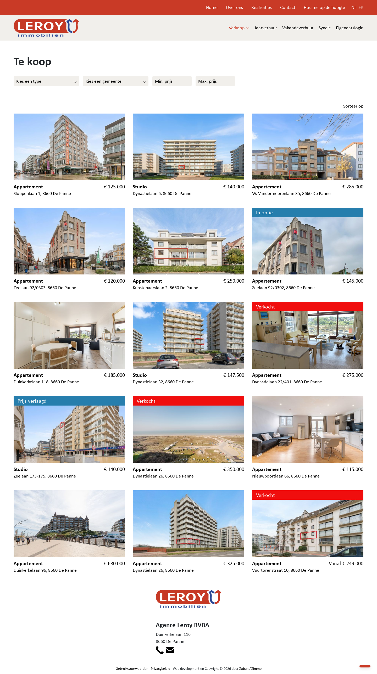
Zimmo (256, 668)
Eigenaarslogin (349, 28)
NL (354, 7)
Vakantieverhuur (297, 28)
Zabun (243, 668)
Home (212, 7)
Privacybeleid (160, 668)
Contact (287, 7)
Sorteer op (353, 106)
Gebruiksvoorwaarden (132, 668)
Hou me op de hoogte (324, 7)
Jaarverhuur (265, 28)
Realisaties (261, 7)
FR (361, 7)
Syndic (325, 28)
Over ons (234, 7)
